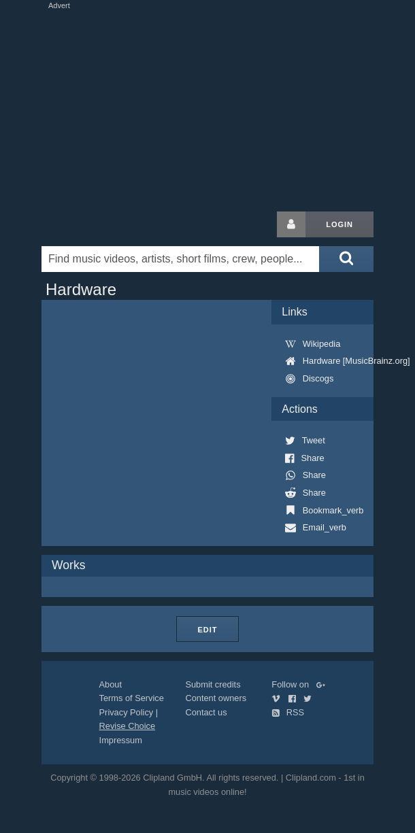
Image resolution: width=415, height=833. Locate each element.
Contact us (206, 712)
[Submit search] (346, 259)
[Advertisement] (207, 107)
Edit (207, 630)
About (110, 684)
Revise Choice (127, 726)
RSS (287, 712)
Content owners (215, 698)
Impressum (120, 740)
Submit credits (212, 684)
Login (339, 224)
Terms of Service (131, 698)
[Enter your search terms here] (180, 259)
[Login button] (291, 224)
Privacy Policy (126, 712)
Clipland (113, 224)
